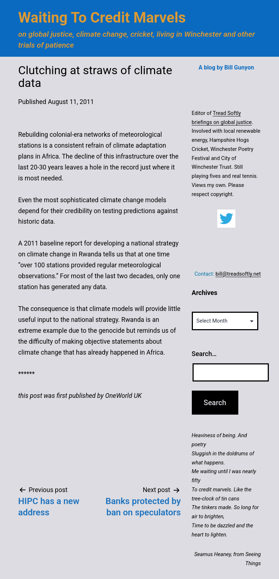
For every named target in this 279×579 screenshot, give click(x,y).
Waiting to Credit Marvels (102, 17)
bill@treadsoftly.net (238, 274)
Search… (204, 354)
